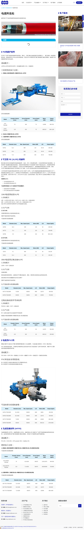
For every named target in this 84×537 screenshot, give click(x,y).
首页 (23, 2)
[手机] (70, 97)
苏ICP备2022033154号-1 (31, 526)
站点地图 (65, 527)
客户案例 (53, 2)
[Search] (79, 505)
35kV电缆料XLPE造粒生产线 (67, 81)
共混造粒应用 (9, 7)
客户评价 (74, 527)
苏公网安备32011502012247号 (7, 528)
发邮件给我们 (80, 527)
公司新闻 (59, 2)
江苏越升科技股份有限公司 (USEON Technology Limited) (14, 526)
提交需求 (70, 114)
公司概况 (70, 527)
